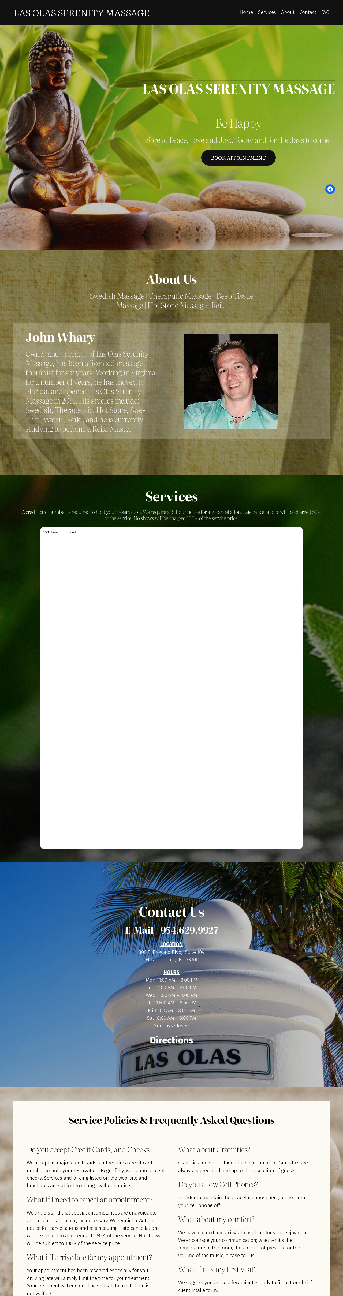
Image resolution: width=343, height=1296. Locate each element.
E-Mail (139, 930)
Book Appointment (238, 157)
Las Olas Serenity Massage (81, 12)
